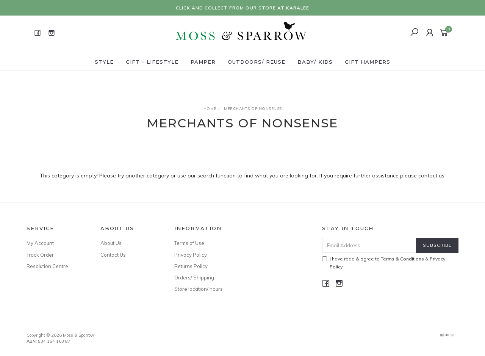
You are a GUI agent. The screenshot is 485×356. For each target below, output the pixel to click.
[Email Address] (369, 245)
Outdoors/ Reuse (256, 62)
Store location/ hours (198, 289)
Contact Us (113, 255)
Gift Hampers (367, 62)
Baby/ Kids (315, 62)
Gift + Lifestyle (152, 62)
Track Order (40, 255)
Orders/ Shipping (194, 277)
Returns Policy (191, 266)
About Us (111, 243)
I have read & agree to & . (383, 263)
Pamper (203, 62)
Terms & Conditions (402, 259)
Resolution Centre (47, 266)
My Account (40, 243)
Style (104, 62)
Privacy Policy (190, 255)
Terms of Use (189, 243)
